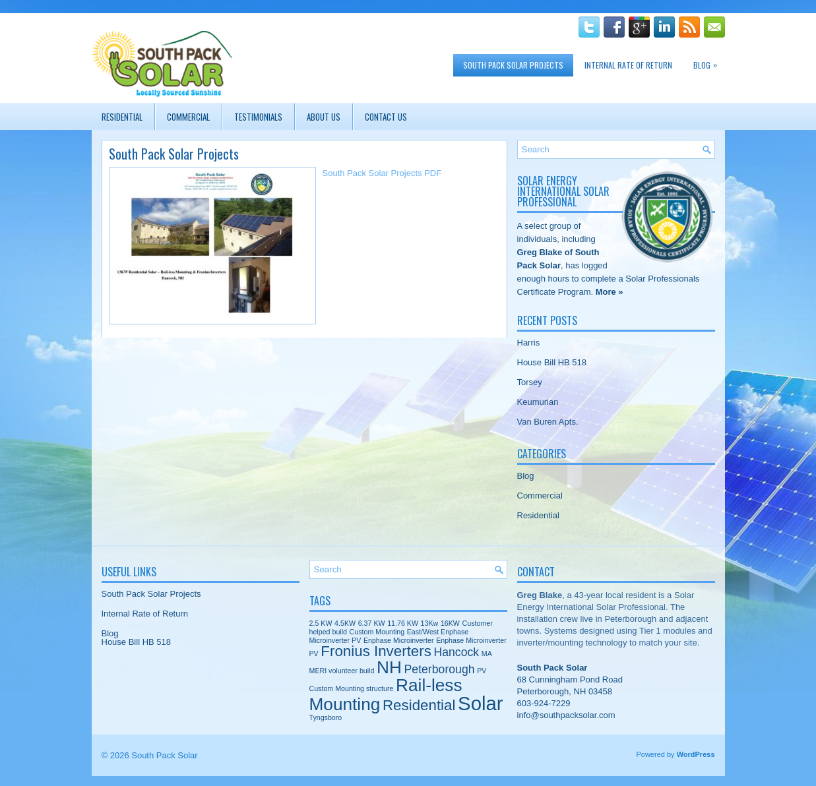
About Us (323, 116)
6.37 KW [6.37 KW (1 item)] (371, 623)
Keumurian (538, 402)
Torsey (529, 382)
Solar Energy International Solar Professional (563, 191)
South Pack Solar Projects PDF (382, 173)
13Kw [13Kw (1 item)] (430, 623)
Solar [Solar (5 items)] (480, 703)
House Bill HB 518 (552, 362)
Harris (528, 343)
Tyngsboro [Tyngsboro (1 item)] (325, 717)
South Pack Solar (164, 755)
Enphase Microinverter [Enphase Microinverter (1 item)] (398, 640)
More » (609, 292)
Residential (122, 116)
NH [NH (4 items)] (389, 667)
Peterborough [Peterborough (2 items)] (439, 669)
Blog (708, 62)
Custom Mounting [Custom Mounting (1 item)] (377, 632)
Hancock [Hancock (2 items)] (456, 652)
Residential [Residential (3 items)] (419, 705)
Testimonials (258, 116)
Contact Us (386, 116)
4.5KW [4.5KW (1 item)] (345, 623)
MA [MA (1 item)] (487, 653)
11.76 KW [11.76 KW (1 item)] (402, 623)
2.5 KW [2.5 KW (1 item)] (320, 623)
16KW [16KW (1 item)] (450, 623)
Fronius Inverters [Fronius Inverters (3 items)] (376, 651)
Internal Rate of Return (628, 65)
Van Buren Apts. (548, 422)
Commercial (188, 116)
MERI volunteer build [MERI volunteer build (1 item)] (342, 671)
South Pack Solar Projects (513, 65)
